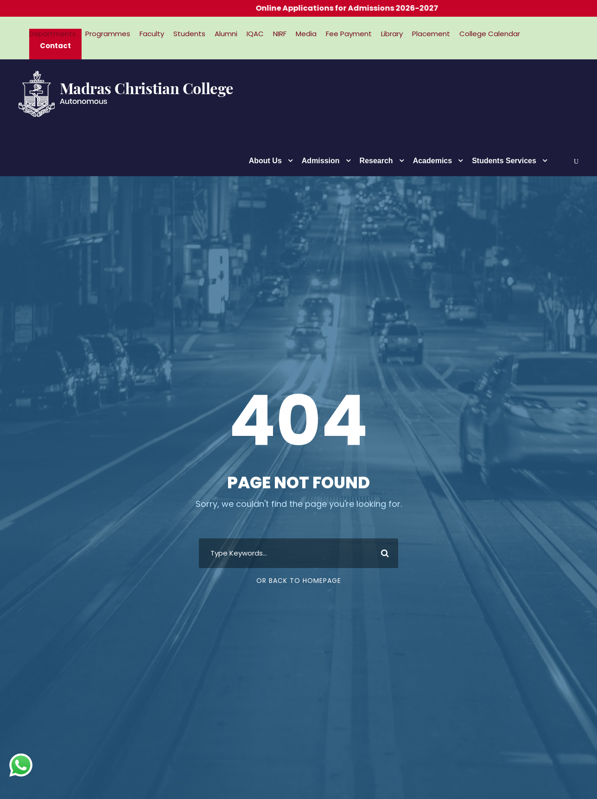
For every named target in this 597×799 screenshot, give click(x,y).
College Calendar (489, 33)
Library (392, 33)
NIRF (279, 33)
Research (376, 161)
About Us (265, 161)
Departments (52, 33)
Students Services (504, 161)
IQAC (255, 33)
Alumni (226, 33)
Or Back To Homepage (298, 580)
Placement (431, 33)
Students (189, 33)
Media (306, 33)
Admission (321, 161)
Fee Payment (349, 33)
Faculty (152, 33)
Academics (432, 161)
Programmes (107, 33)
